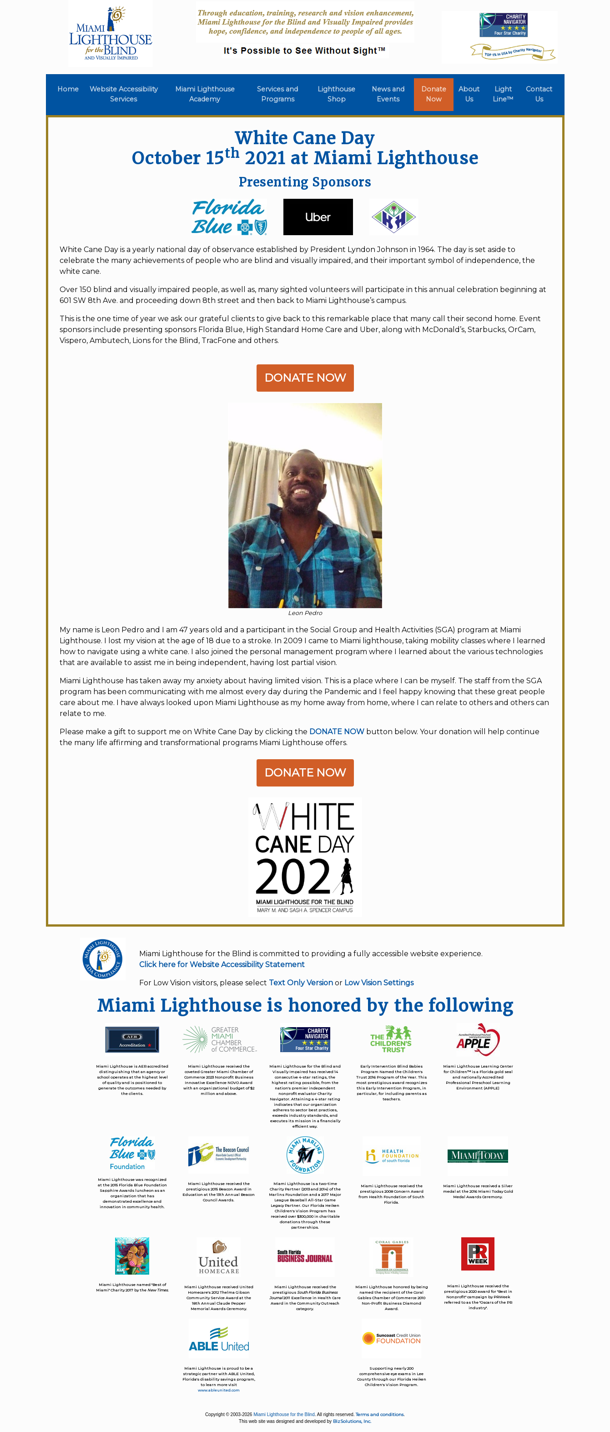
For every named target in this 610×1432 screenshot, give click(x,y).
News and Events (388, 94)
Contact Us (539, 94)
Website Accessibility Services (124, 94)
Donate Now (433, 94)
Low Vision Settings (378, 982)
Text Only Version (301, 982)
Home (69, 89)
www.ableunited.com (219, 1390)
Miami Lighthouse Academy (205, 94)
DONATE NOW (336, 731)
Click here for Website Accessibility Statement (222, 964)
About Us (469, 94)
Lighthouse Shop (336, 94)
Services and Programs (277, 94)
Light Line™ (503, 94)
